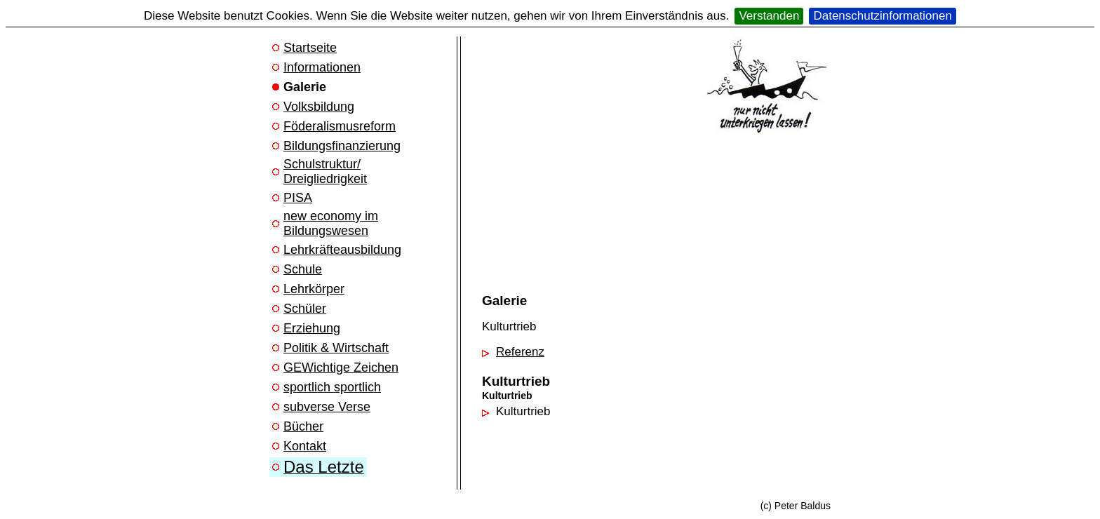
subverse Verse (326, 407)
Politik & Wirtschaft (336, 348)
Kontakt (304, 446)
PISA (297, 198)
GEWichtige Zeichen (340, 367)
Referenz (520, 351)
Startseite (310, 48)
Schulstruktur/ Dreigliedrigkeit (325, 171)
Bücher (303, 426)
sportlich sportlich (332, 387)
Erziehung (311, 328)
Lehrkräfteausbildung (342, 250)
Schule (302, 269)
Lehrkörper (313, 289)
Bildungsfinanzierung (342, 146)
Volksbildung (318, 107)
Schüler (304, 309)
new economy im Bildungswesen (330, 223)
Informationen (322, 67)
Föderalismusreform (339, 126)
